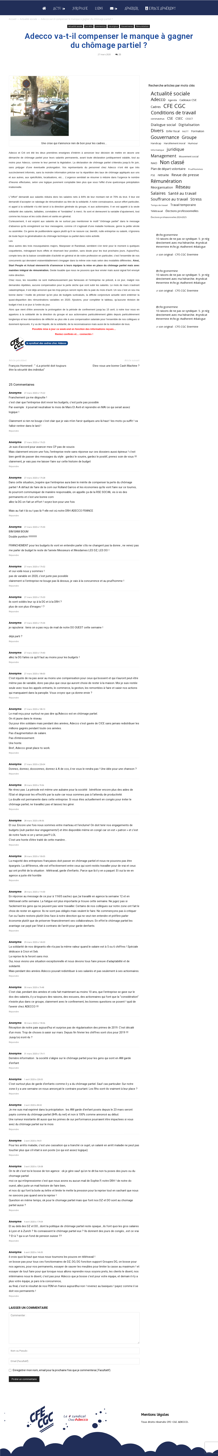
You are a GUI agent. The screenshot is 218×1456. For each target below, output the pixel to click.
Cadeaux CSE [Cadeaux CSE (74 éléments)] (188, 100)
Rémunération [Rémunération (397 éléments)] (166, 181)
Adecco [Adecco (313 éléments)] (158, 99)
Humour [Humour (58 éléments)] (193, 143)
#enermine (162, 246)
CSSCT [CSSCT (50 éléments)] (189, 118)
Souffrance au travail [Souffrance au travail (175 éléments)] (169, 199)
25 (118, 54)
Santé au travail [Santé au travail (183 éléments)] (182, 193)
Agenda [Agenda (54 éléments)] (172, 100)
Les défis (88, 26)
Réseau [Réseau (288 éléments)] (183, 187)
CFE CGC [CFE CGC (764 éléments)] (174, 106)
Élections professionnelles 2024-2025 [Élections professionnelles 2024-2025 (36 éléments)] (168, 217)
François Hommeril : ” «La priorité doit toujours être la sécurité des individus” (37, 367)
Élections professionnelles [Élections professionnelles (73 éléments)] (181, 211)
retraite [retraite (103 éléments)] (163, 175)
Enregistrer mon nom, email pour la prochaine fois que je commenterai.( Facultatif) (61, 1370)
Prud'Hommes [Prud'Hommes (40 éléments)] (195, 169)
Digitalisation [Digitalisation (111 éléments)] (189, 125)
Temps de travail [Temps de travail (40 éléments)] (159, 205)
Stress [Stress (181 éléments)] (196, 199)
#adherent (186, 246)
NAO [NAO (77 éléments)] (154, 163)
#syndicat (201, 242)
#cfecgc (175, 246)
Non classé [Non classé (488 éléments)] (172, 162)
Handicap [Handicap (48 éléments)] (156, 143)
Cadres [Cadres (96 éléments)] (156, 107)
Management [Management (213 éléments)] (163, 156)
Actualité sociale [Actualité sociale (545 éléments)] (170, 93)
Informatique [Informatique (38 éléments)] (157, 150)
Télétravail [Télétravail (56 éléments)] (157, 211)
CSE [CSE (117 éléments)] (170, 118)
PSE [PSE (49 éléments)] (153, 175)
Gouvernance (127, 26)
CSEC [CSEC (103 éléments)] (179, 118)
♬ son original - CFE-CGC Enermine (177, 254)
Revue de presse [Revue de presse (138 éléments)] (185, 175)
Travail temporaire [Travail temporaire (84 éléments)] (183, 205)
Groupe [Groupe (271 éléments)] (189, 137)
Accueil (12, 19)
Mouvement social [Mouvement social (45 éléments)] (188, 156)
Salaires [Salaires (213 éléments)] (158, 193)
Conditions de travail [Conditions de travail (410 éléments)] (173, 113)
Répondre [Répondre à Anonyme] (14, 431)
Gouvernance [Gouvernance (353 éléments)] (165, 137)
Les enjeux (113, 26)
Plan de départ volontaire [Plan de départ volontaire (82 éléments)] (168, 169)
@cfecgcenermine (167, 235)
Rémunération (142, 26)
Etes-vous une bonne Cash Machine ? (116, 365)
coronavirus (101, 26)
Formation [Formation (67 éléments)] (197, 131)
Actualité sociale (28, 19)
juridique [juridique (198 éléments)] (175, 149)
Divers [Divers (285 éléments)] (157, 131)
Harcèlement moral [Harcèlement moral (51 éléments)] (174, 143)
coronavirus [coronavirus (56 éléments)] (157, 118)
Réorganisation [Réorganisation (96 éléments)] (162, 187)
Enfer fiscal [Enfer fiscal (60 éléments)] (173, 131)
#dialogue (200, 246)
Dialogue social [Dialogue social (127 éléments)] (163, 125)
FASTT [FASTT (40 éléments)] (185, 131)
